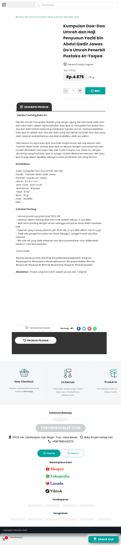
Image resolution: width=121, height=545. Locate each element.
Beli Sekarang (95, 93)
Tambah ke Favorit (39, 328)
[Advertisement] (60, 301)
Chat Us (49, 453)
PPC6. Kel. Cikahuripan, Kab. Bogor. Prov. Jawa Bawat (43, 437)
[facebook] (79, 329)
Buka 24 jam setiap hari (96, 437)
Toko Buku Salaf (20, 530)
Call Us (72, 453)
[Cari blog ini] (76, 5)
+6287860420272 (61, 441)
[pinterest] (89, 329)
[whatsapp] (95, 329)
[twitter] (84, 329)
